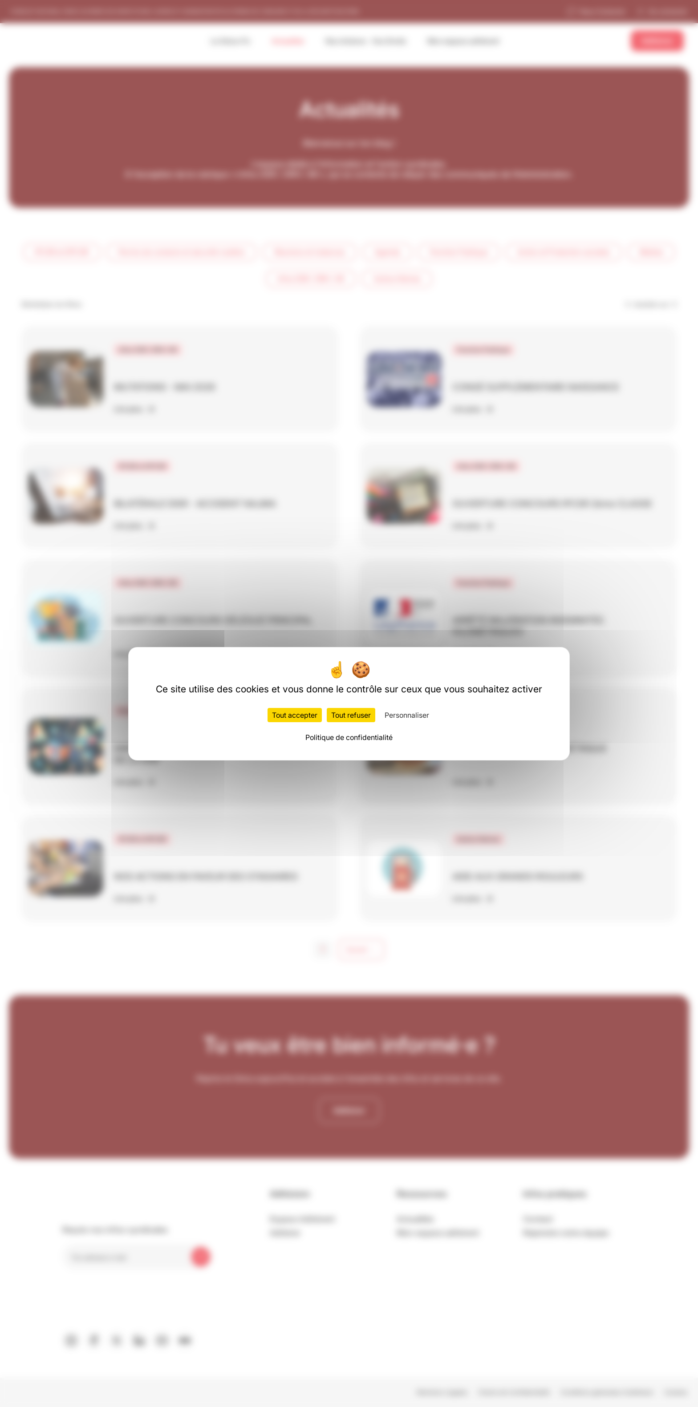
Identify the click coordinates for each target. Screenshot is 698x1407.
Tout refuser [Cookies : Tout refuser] (351, 715)
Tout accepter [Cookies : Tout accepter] (294, 715)
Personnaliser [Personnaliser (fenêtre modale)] (407, 715)
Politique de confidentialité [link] (349, 737)
